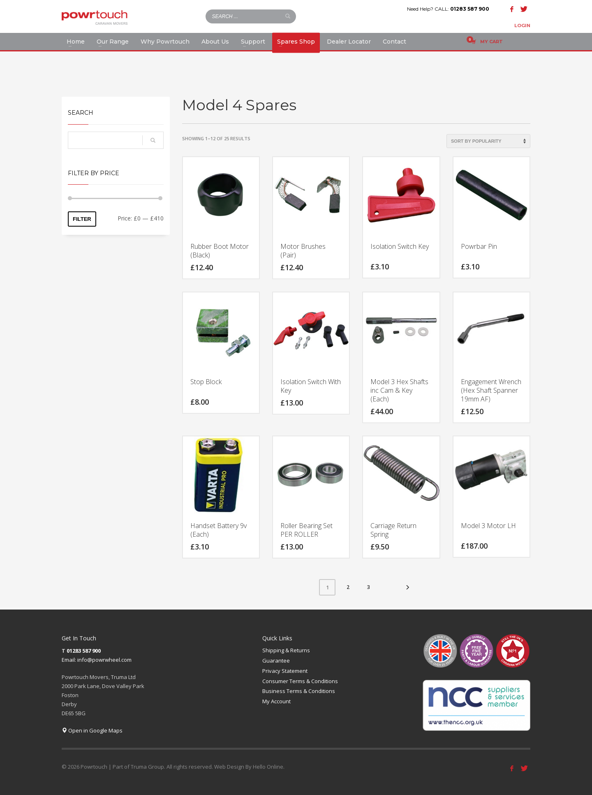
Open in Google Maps (92, 730)
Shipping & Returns (286, 650)
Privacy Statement (285, 670)
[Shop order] (488, 141)
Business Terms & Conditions (298, 691)
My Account (276, 701)
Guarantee (276, 660)
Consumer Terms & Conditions (300, 681)
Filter (82, 219)
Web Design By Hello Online (248, 766)
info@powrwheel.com (104, 659)
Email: (69, 659)
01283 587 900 (469, 9)
